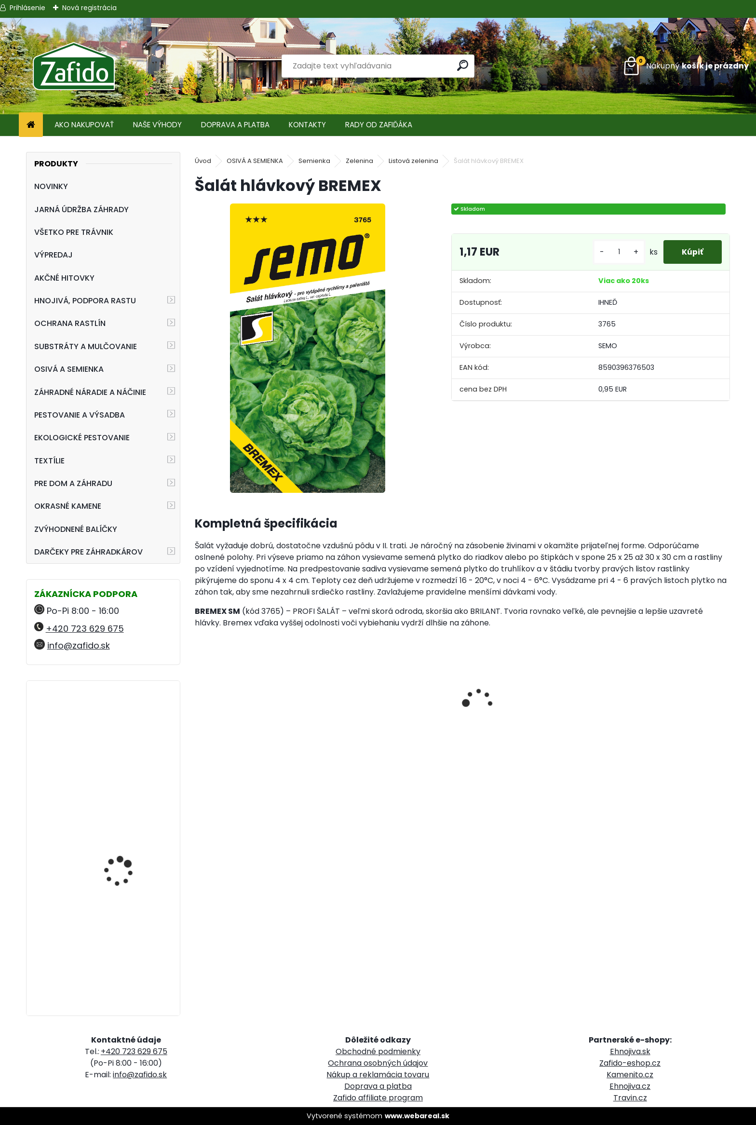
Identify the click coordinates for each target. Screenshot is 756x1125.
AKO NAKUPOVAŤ (84, 125)
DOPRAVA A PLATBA (235, 125)
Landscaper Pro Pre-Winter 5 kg (124, 908)
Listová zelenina (413, 160)
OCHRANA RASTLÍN (70, 323)
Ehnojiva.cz (629, 1086)
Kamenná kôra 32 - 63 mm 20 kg (128, 730)
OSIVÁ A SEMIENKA (69, 369)
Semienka (314, 160)
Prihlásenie (27, 8)
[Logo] (73, 66)
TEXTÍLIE (49, 460)
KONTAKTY (307, 125)
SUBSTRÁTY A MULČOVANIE (85, 346)
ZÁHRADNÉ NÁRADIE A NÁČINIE (90, 392)
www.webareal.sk (417, 1116)
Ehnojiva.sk (630, 1051)
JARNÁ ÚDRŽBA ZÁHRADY (81, 209)
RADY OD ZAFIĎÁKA (378, 125)
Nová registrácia (89, 8)
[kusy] (617, 252)
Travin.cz (630, 1097)
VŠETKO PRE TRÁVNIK (73, 232)
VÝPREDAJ (53, 254)
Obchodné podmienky (378, 1051)
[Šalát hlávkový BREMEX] (308, 348)
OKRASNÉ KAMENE (67, 506)
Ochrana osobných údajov (378, 1063)
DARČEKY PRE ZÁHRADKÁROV (88, 551)
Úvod (203, 160)
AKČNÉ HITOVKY (64, 278)
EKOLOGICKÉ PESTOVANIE (82, 437)
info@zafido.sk (78, 645)
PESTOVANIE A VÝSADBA (79, 414)
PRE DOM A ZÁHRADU (73, 483)
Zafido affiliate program (378, 1097)
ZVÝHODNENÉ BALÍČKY (75, 529)
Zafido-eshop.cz (630, 1063)
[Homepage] (31, 125)
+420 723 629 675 (85, 629)
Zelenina (359, 160)
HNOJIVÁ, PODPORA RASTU (85, 300)
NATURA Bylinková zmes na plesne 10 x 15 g (129, 824)
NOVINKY (51, 186)
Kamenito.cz (630, 1074)
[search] (463, 65)
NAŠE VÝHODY (157, 125)
